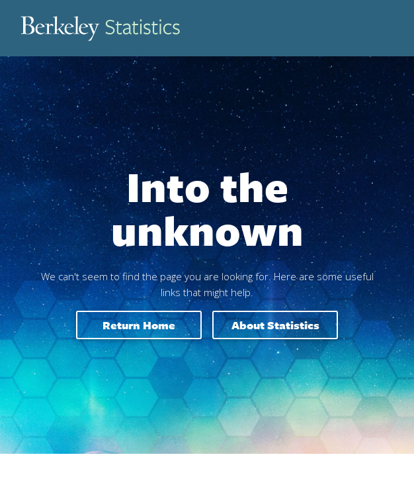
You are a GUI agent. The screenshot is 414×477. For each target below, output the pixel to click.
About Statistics (275, 325)
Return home (139, 325)
